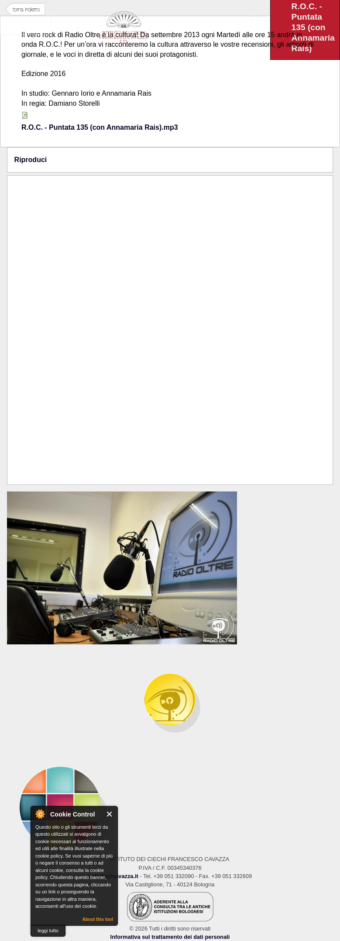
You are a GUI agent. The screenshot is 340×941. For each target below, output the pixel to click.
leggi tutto (48, 930)
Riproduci (30, 159)
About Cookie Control (39, 813)
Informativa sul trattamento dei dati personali (170, 937)
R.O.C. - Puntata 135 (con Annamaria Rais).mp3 (99, 127)
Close (110, 814)
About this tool (97, 919)
